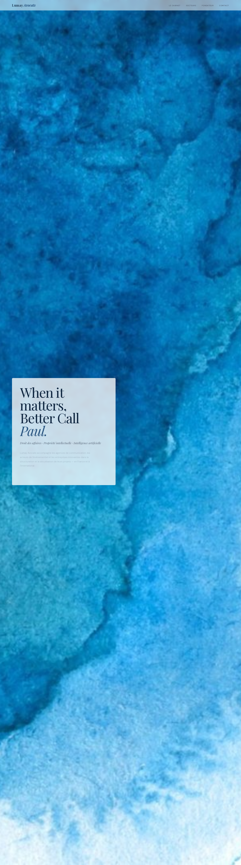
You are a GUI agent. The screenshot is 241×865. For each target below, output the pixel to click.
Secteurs (191, 5)
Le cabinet (174, 5)
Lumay (24, 5)
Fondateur (208, 5)
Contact (224, 5)
